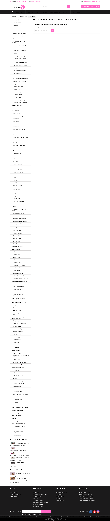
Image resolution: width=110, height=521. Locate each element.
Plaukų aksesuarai (17, 73)
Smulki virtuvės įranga (18, 367)
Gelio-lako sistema (17, 94)
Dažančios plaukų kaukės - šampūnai (19, 59)
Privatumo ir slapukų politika (40, 494)
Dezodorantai (16, 142)
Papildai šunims (17, 342)
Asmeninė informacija (61, 492)
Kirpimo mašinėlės (17, 233)
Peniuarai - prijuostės (17, 246)
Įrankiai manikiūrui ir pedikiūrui (20, 81)
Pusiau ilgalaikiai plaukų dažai (20, 56)
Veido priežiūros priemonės (20, 221)
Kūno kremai (16, 126)
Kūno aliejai (16, 121)
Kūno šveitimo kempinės (19, 145)
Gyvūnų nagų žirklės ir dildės (20, 337)
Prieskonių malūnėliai (18, 383)
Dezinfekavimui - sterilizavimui (20, 102)
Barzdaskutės (16, 241)
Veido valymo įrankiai (18, 275)
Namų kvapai (16, 161)
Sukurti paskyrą (96, 1)
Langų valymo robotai (18, 364)
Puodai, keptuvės (17, 399)
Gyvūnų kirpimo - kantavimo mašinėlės (19, 313)
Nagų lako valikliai (17, 97)
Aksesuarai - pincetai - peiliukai (20, 278)
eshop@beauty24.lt (36, 1)
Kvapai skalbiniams (17, 164)
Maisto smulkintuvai (17, 405)
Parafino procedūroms (18, 89)
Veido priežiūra (16, 249)
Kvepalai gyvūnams (18, 331)
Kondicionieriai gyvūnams (19, 328)
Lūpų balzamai (16, 254)
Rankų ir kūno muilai (18, 148)
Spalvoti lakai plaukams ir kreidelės (19, 42)
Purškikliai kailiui (17, 334)
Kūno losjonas (16, 118)
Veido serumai (16, 251)
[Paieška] (55, 6)
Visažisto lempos (17, 189)
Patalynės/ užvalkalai (17, 415)
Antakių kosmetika (17, 204)
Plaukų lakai (16, 38)
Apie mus (44, 12)
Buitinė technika (16, 350)
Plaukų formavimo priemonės (20, 36)
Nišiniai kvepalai (17, 158)
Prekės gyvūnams (16, 310)
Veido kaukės (16, 257)
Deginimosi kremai (18, 153)
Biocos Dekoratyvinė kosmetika (17, 432)
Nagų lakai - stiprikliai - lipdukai (20, 92)
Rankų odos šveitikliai (18, 289)
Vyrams (14, 206)
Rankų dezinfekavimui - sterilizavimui (18, 295)
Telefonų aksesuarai (17, 410)
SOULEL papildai (17, 421)
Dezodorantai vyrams (18, 243)
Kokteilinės (16, 370)
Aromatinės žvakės (17, 169)
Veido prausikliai (17, 262)
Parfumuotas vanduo (18, 172)
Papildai (14, 418)
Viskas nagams (16, 76)
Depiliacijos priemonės (18, 134)
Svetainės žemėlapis (38, 506)
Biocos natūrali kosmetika (19, 423)
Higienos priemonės (17, 105)
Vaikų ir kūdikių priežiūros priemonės (19, 299)
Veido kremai (16, 259)
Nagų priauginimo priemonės (20, 78)
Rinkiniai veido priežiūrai (19, 267)
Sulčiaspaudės (16, 372)
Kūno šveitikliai (16, 113)
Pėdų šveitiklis (16, 305)
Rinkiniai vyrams (17, 230)
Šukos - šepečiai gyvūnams (19, 323)
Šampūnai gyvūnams (18, 320)
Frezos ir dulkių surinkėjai (19, 100)
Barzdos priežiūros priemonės (20, 215)
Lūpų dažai (16, 196)
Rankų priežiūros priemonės (19, 281)
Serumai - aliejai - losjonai (19, 45)
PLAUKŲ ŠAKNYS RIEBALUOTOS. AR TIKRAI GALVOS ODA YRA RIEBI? (20, 464)
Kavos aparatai (16, 402)
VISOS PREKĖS (20, 12)
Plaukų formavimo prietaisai (20, 65)
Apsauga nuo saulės (18, 150)
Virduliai (15, 378)
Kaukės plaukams (17, 28)
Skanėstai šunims (17, 345)
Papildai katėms (17, 339)
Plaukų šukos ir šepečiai (19, 67)
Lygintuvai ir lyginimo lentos (20, 353)
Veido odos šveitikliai (18, 273)
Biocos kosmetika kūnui (19, 435)
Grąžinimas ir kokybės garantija (40, 502)
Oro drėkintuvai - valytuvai (19, 362)
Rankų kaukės (16, 292)
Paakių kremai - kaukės (19, 265)
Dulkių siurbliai (16, 359)
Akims (14, 177)
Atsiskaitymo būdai (38, 500)
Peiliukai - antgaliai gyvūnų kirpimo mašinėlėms (19, 317)
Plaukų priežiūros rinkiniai (19, 33)
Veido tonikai (16, 270)
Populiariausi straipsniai (19, 439)
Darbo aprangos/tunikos (18, 413)
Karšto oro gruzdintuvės (19, 389)
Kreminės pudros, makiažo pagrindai (19, 192)
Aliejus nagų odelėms (18, 286)
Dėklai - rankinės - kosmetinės (20, 407)
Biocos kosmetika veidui (19, 426)
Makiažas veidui (17, 182)
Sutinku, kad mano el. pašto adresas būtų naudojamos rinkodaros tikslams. (34, 515)
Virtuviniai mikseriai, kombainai (20, 394)
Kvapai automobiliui (18, 166)
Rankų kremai (16, 284)
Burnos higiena (17, 108)
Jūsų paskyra (61, 488)
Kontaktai (65, 12)
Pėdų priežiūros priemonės (19, 302)
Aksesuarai (15, 180)
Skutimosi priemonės (18, 213)
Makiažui (14, 174)
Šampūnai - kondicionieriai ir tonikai (19, 210)
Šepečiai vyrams (17, 238)
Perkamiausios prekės (15, 494)
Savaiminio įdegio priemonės (20, 137)
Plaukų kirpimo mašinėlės (19, 70)
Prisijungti (86, 1)
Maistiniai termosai (17, 386)
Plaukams (15, 429)
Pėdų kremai (16, 307)
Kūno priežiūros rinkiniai (19, 129)
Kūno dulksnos (16, 140)
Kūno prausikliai (17, 132)
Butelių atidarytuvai (18, 391)
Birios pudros (16, 198)
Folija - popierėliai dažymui (19, 50)
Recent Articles (16, 469)
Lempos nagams (17, 84)
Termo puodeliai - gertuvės (19, 380)
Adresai (58, 498)
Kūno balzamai (16, 124)
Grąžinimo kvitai (60, 496)
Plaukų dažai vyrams (18, 235)
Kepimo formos (17, 397)
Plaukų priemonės (16, 22)
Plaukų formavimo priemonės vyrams (20, 224)
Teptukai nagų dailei (18, 86)
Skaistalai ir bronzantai (18, 201)
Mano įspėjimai (60, 500)
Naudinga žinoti (55, 12)
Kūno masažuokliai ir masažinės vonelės (20, 356)
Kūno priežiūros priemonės (19, 218)
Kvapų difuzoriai (16, 347)
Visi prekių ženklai (32, 12)
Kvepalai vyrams (17, 227)
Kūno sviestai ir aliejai (18, 116)
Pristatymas (76, 12)
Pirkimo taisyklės (37, 496)
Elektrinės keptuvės (18, 375)
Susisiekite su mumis (38, 504)
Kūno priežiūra (15, 110)
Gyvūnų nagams (17, 326)
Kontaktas (83, 488)
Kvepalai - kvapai (16, 156)
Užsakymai (58, 494)
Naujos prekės (13, 492)
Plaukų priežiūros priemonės (19, 62)
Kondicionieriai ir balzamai (19, 30)
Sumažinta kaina (14, 496)
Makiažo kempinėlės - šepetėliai (18, 186)
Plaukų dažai (16, 53)
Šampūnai (15, 25)
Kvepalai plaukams (17, 48)
